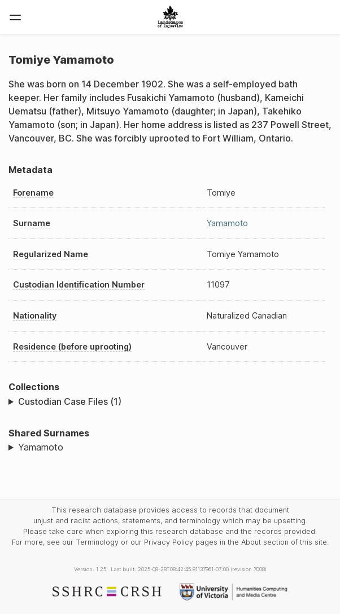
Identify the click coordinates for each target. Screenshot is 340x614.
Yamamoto (227, 223)
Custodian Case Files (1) (69, 401)
